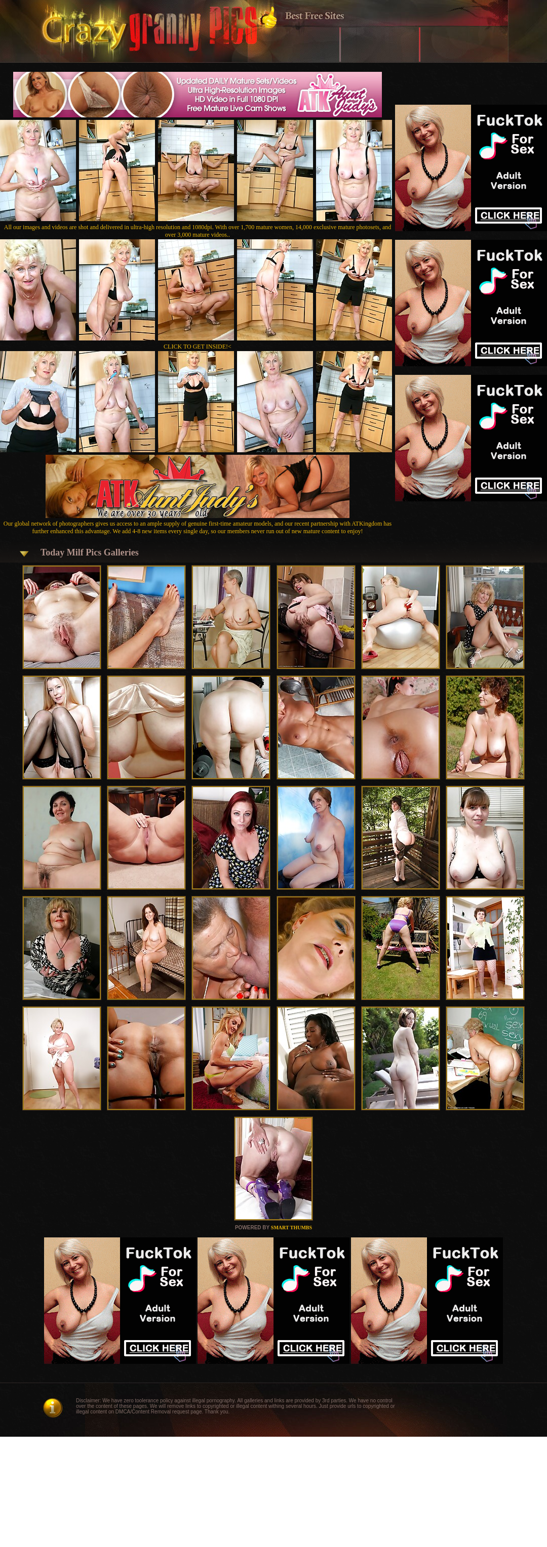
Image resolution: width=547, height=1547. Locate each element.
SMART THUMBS (291, 1227)
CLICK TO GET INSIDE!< (197, 346)
